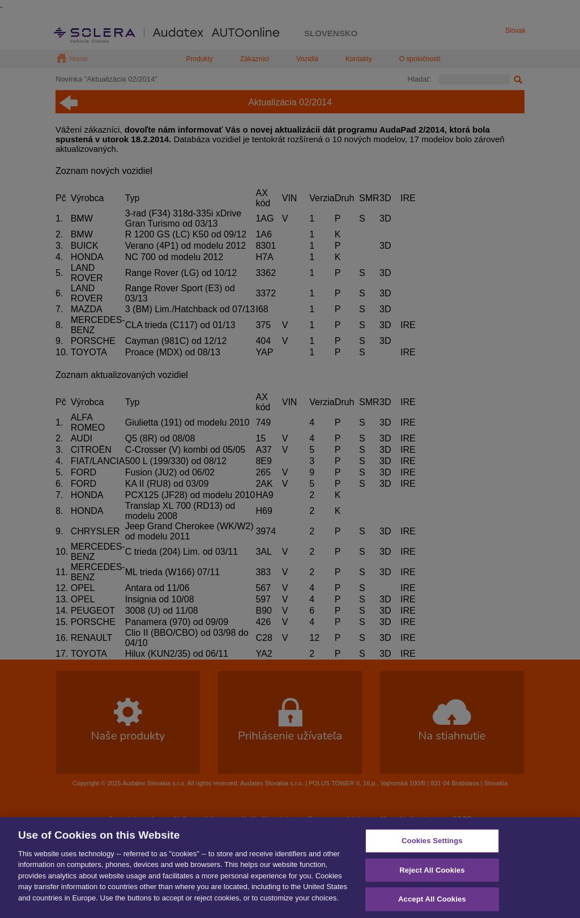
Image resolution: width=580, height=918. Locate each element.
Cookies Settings (432, 849)
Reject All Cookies (431, 878)
